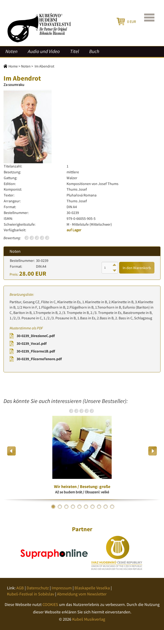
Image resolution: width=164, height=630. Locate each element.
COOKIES (50, 604)
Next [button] (152, 451)
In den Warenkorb (137, 267)
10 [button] (112, 506)
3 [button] (66, 506)
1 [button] (53, 506)
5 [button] (79, 506)
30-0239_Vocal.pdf (31, 343)
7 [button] (92, 506)
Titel (74, 51)
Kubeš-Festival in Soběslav (30, 594)
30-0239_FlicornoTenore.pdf (39, 358)
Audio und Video (44, 51)
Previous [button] (11, 451)
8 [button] (99, 506)
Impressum (62, 588)
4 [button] (72, 506)
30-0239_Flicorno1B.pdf (36, 351)
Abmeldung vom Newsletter (82, 594)
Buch (94, 51)
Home (13, 66)
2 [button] (59, 506)
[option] (82, 451)
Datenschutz (38, 588)
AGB (20, 588)
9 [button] (105, 506)
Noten (11, 51)
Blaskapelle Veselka (92, 588)
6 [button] (86, 506)
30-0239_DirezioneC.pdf (36, 335)
